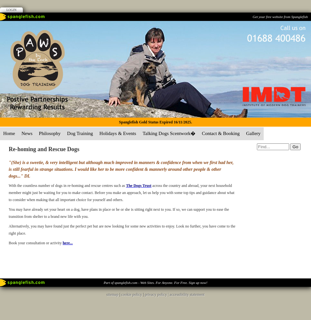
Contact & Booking (221, 133)
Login (11, 10)
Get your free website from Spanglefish (280, 17)
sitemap (112, 294)
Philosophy (50, 133)
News (27, 133)
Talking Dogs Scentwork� (169, 133)
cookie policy (131, 294)
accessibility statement (187, 294)
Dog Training (80, 133)
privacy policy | (157, 294)
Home (9, 133)
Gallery (253, 133)
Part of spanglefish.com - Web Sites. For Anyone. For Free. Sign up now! (155, 283)
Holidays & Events (117, 133)
